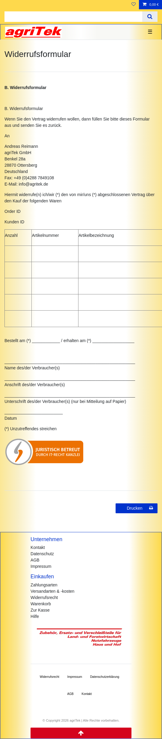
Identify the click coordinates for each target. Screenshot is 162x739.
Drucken (140, 508)
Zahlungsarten (44, 585)
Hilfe (35, 616)
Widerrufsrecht (44, 597)
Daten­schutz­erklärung (104, 676)
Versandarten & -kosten (52, 591)
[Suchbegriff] (73, 16)
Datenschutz (42, 553)
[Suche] (150, 16)
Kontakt (38, 547)
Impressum (41, 566)
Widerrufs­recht (49, 676)
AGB (35, 560)
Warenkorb (41, 603)
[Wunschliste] (133, 4)
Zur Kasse (40, 610)
